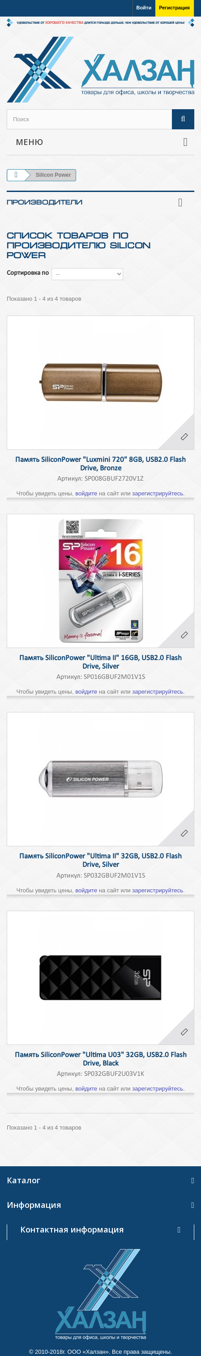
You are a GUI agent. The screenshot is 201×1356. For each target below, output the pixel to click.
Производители (44, 202)
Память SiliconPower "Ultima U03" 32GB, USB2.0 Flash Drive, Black (101, 1059)
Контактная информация (72, 1229)
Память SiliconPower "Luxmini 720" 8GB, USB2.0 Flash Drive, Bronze (100, 464)
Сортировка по (28, 273)
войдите (86, 493)
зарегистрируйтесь (157, 493)
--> (87, 274)
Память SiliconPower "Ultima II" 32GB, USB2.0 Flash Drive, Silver (100, 861)
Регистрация (174, 7)
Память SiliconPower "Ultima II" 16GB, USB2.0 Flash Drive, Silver (100, 662)
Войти (144, 7)
